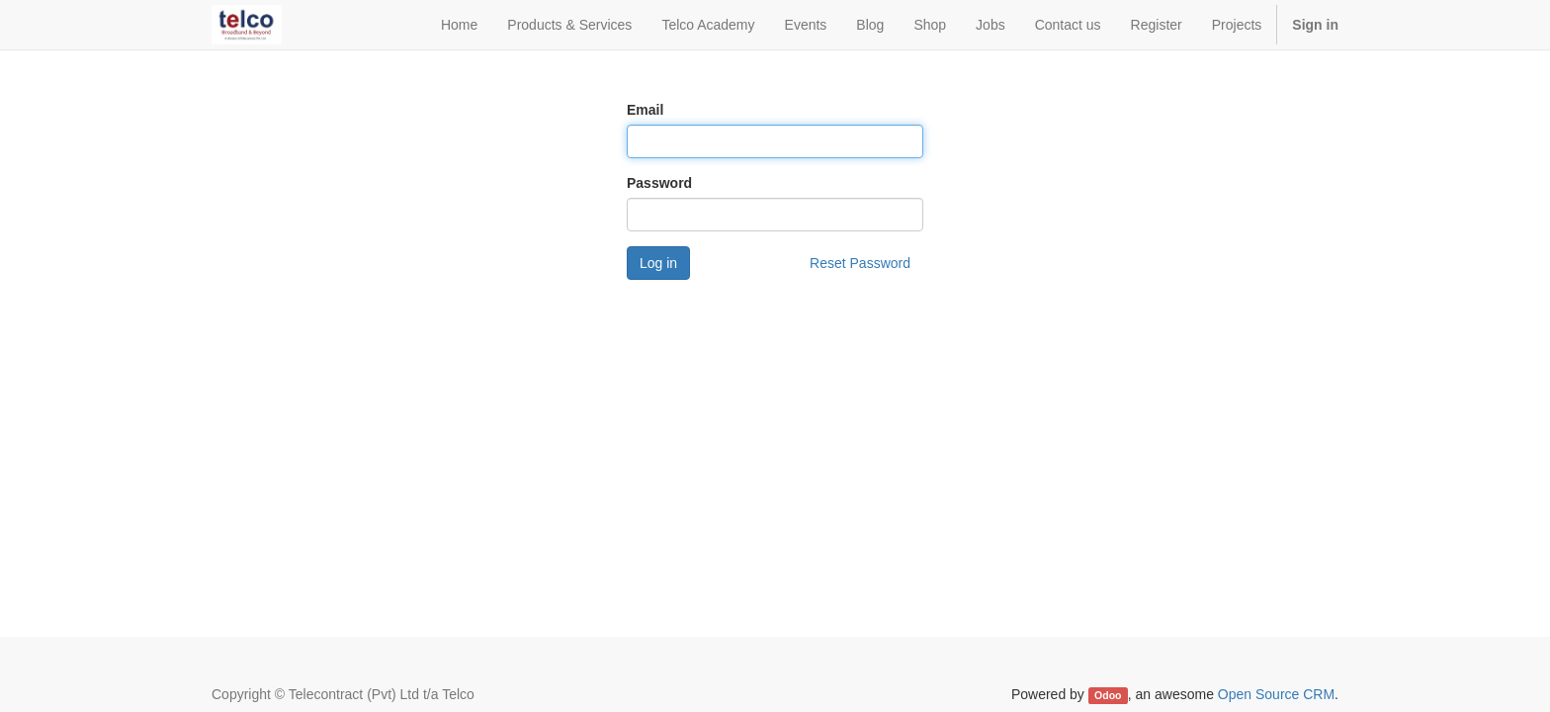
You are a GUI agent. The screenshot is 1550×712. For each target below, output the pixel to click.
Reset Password (860, 263)
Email (645, 110)
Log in (658, 263)
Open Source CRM (1276, 694)
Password (659, 183)
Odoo (1107, 695)
